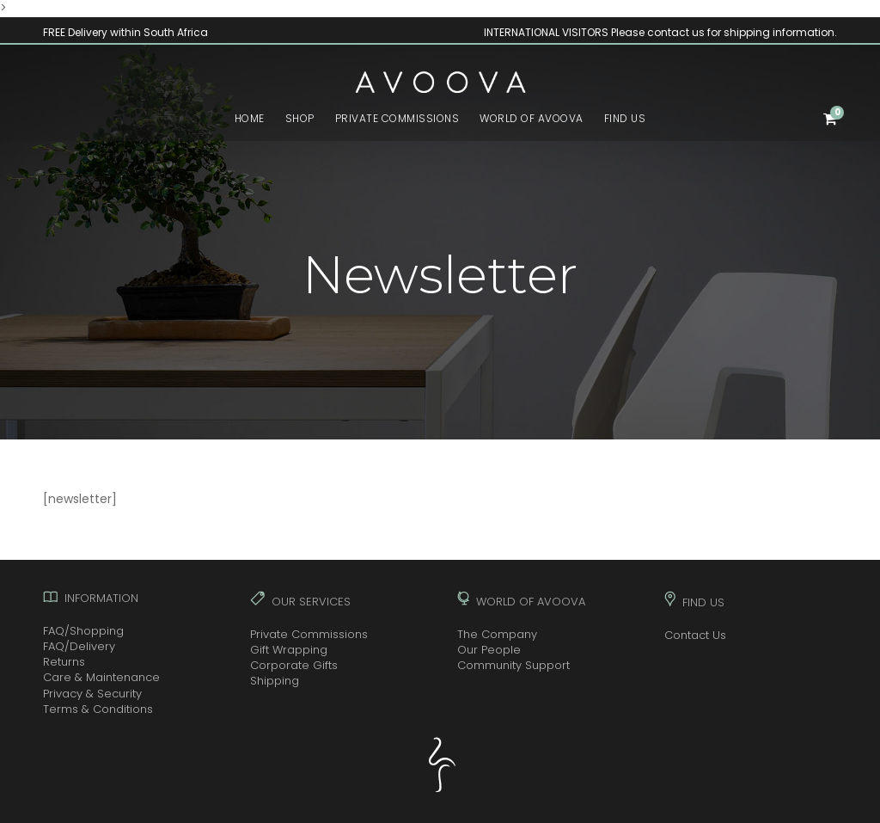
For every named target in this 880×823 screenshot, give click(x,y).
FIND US (625, 118)
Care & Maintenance (101, 677)
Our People (489, 650)
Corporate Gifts (294, 665)
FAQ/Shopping (83, 631)
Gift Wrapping (288, 650)
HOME (250, 118)
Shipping (274, 681)
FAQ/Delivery (79, 646)
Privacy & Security (92, 693)
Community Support (513, 665)
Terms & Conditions (98, 709)
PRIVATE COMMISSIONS (397, 118)
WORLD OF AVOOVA (532, 118)
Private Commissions (309, 634)
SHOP (300, 118)
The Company (497, 634)
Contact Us (695, 635)
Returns (64, 662)
